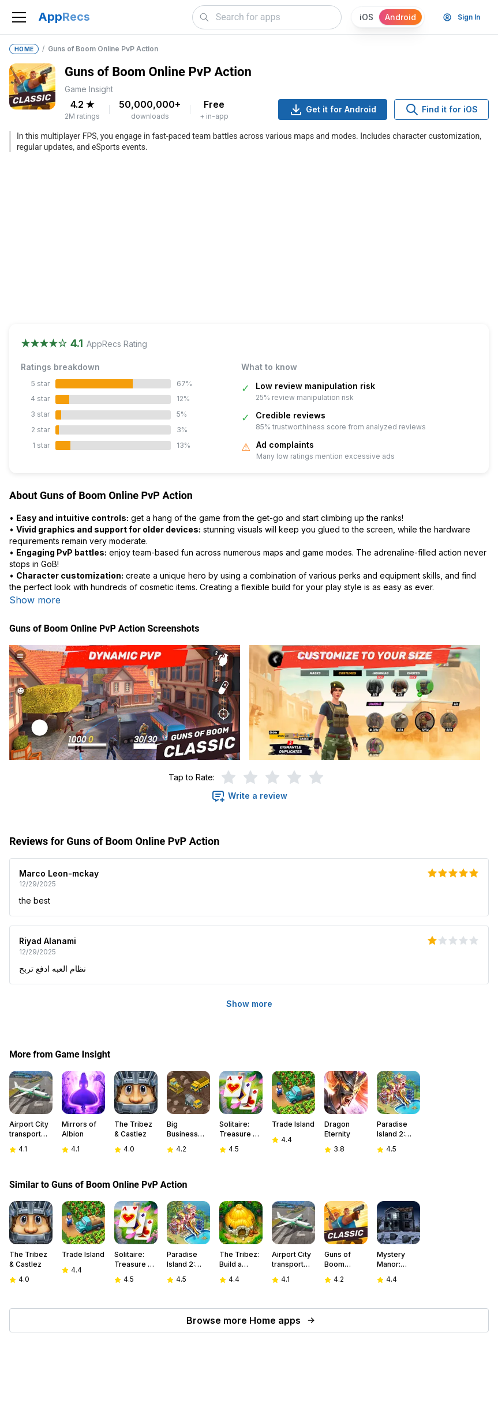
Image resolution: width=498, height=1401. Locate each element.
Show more (35, 600)
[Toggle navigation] (19, 17)
